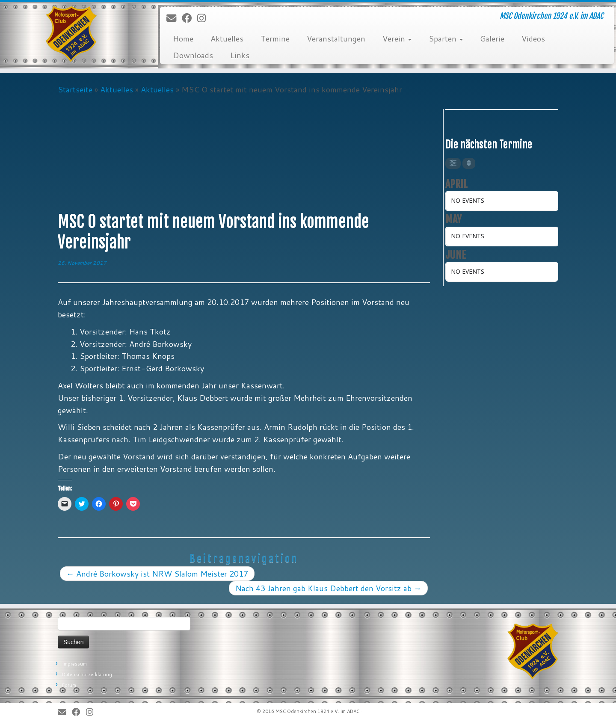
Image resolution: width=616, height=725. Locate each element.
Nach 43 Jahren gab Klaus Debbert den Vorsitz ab (328, 588)
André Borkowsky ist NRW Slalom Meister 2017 (157, 573)
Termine (275, 38)
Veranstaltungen (336, 38)
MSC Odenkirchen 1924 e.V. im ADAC (317, 711)
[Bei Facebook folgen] (189, 18)
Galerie (492, 38)
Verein (397, 38)
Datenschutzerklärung (87, 674)
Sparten (446, 38)
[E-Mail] (174, 18)
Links (239, 55)
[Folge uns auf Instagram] (204, 18)
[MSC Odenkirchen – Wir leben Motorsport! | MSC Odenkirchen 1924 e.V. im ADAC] (71, 34)
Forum (69, 685)
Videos (533, 38)
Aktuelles (226, 38)
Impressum (74, 663)
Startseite (75, 89)
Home (183, 38)
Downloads (193, 55)
